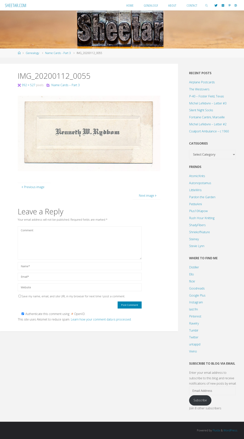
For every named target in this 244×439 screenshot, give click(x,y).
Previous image (32, 187)
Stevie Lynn (196, 246)
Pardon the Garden (202, 197)
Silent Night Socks (201, 110)
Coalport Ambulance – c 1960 (209, 131)
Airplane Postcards (202, 82)
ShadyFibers (197, 225)
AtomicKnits (197, 176)
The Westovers (199, 89)
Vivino (193, 351)
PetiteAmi (195, 204)
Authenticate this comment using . (53, 314)
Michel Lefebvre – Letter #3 (207, 103)
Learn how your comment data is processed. (101, 319)
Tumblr (193, 330)
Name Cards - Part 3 (58, 53)
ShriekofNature (199, 232)
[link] (206, 5)
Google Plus (197, 295)
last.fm (193, 309)
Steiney (194, 239)
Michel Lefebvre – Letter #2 (207, 124)
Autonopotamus (200, 183)
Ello (191, 274)
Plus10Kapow (198, 211)
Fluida (216, 430)
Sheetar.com (15, 5)
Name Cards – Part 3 (65, 85)
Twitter (193, 337)
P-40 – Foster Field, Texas (206, 96)
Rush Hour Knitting (201, 218)
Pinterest (195, 316)
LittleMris (195, 190)
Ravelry (194, 323)
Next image (148, 195)
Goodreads (197, 288)
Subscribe (200, 400)
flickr (192, 281)
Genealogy (32, 53)
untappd (194, 344)
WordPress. (230, 430)
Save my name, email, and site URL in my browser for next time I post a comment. (71, 296)
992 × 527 (29, 85)
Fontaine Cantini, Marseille (207, 117)
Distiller (194, 267)
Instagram (196, 302)
